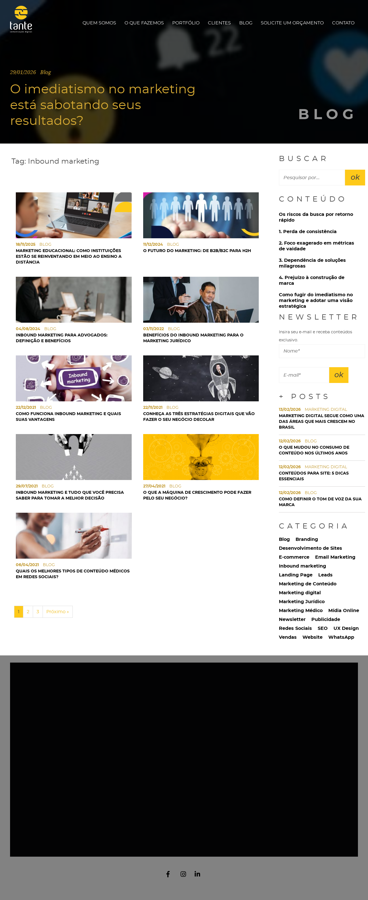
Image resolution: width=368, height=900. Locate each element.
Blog (245, 23)
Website (312, 637)
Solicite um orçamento (292, 23)
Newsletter (292, 619)
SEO (323, 628)
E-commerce (294, 557)
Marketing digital (300, 593)
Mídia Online (343, 610)
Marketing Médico (301, 610)
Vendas (288, 637)
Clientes (219, 23)
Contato (343, 23)
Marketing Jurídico (302, 601)
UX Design (346, 628)
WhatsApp (341, 637)
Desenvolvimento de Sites (310, 548)
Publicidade (325, 619)
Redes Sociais (295, 628)
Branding (307, 539)
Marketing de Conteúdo (307, 584)
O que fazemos (144, 23)
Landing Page (296, 575)
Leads (325, 575)
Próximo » (57, 611)
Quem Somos (99, 23)
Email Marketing (335, 557)
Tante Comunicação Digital (24, 23)
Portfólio (186, 23)
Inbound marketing (302, 566)
